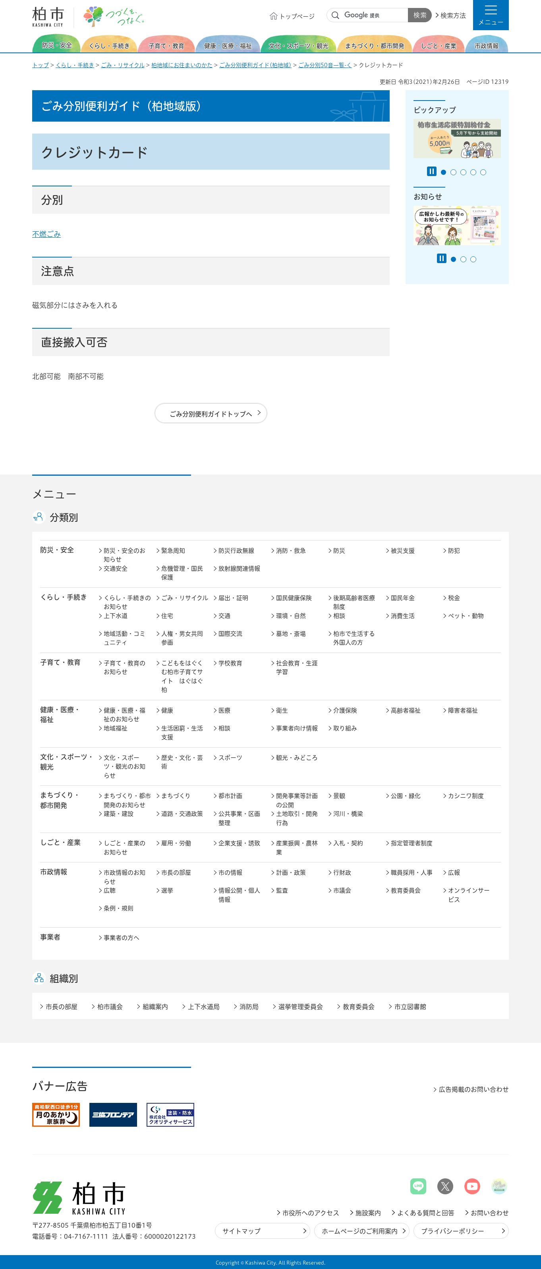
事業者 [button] (50, 937)
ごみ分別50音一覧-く (325, 65)
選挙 (167, 890)
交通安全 (116, 569)
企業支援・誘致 (239, 843)
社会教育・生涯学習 (297, 667)
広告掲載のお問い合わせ (474, 1089)
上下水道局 (204, 1007)
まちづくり (176, 796)
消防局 (249, 1007)
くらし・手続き (75, 65)
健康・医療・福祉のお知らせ (124, 715)
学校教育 (230, 663)
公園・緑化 (406, 796)
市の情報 (230, 873)
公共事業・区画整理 (239, 818)
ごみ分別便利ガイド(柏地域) (255, 65)
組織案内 (155, 1007)
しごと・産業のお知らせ (124, 847)
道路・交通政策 (182, 814)
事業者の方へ (121, 938)
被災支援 (403, 551)
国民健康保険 (294, 598)
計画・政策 (291, 873)
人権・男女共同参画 (182, 638)
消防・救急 (291, 551)
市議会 (342, 890)
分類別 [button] (64, 517)
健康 (167, 710)
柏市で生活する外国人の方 (354, 638)
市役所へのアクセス (310, 1213)
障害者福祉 (463, 710)
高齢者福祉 (406, 710)
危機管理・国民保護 (182, 573)
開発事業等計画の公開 (297, 800)
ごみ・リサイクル (123, 65)
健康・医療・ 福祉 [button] (60, 714)
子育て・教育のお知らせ (124, 667)
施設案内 (368, 1213)
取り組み (345, 728)
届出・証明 (233, 598)
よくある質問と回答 (425, 1213)
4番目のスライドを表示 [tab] (473, 172)
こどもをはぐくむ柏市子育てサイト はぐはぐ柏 (182, 676)
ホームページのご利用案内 (360, 1231)
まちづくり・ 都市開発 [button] (60, 800)
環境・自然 (291, 616)
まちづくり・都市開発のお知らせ (127, 800)
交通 (224, 616)
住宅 (167, 616)
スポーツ (230, 758)
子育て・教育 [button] (60, 662)
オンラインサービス (469, 895)
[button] (491, 15)
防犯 (454, 551)
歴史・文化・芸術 (182, 762)
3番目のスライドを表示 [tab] (463, 172)
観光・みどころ (297, 758)
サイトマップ (241, 1231)
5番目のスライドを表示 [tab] (483, 172)
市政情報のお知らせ (124, 877)
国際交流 (230, 634)
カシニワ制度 (466, 796)
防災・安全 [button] (57, 549)
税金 (454, 598)
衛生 (282, 710)
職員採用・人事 (412, 873)
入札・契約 (348, 843)
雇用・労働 (176, 843)
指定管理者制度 (412, 843)
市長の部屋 (176, 873)
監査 (282, 890)
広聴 (110, 890)
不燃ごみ (46, 234)
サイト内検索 (336, 15)
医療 (224, 710)
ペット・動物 (466, 616)
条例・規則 (118, 908)
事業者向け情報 (297, 728)
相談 (339, 616)
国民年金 (403, 598)
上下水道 (116, 616)
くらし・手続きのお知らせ (127, 602)
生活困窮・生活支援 (182, 732)
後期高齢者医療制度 (354, 602)
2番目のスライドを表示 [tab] (453, 172)
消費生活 (403, 616)
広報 (454, 873)
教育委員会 (406, 890)
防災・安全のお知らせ (124, 555)
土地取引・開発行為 (297, 818)
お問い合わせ (490, 1213)
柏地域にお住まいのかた (182, 65)
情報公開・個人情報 (239, 895)
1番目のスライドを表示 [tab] (443, 172)
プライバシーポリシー (452, 1231)
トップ (40, 65)
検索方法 (453, 15)
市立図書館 (410, 1007)
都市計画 (230, 796)
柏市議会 (110, 1007)
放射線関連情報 (239, 569)
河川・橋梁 (348, 814)
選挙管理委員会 (300, 1007)
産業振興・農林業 (297, 847)
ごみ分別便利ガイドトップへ (211, 414)
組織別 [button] (64, 978)
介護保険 (345, 710)
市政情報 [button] (53, 871)
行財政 (342, 873)
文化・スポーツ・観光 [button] (67, 762)
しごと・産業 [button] (60, 842)
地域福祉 (116, 728)
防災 (339, 551)
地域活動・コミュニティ (124, 638)
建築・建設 (118, 814)
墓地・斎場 (291, 634)
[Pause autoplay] (432, 171)
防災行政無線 (236, 551)
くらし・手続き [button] (63, 597)
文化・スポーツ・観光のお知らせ (124, 767)
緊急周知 (173, 551)
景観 (339, 796)
